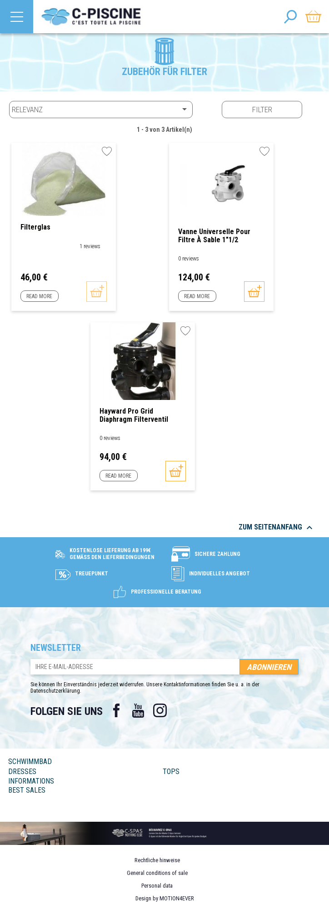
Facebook (116, 710)
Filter (262, 109)
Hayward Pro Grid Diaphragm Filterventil (134, 415)
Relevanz (101, 109)
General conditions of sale (157, 872)
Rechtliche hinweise (157, 860)
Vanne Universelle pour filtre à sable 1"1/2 (214, 236)
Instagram (160, 710)
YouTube (138, 710)
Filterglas (35, 227)
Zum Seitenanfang (277, 527)
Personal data (157, 885)
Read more (39, 296)
